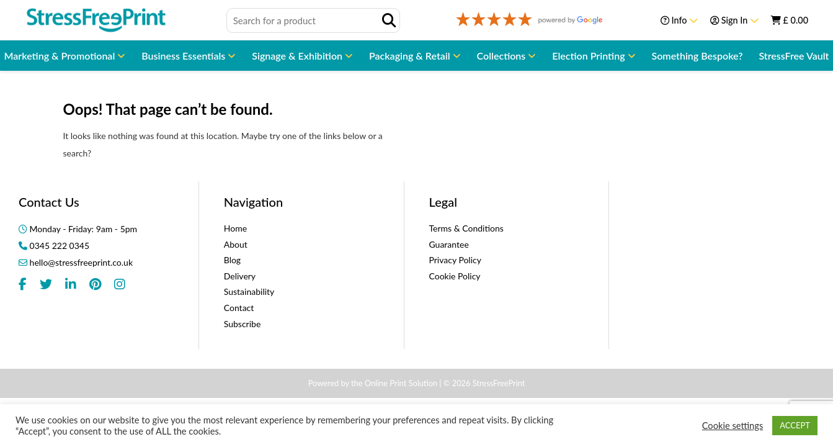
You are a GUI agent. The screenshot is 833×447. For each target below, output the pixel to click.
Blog (232, 260)
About (235, 244)
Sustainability (249, 291)
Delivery (240, 276)
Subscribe (242, 323)
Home (235, 228)
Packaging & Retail (411, 55)
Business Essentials (184, 55)
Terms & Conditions (466, 228)
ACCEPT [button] (795, 425)
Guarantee (449, 244)
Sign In (734, 20)
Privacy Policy (455, 260)
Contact (239, 307)
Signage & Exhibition (298, 55)
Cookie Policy (455, 276)
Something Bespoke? (697, 55)
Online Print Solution (401, 383)
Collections (502, 55)
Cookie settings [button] (733, 425)
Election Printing (589, 55)
